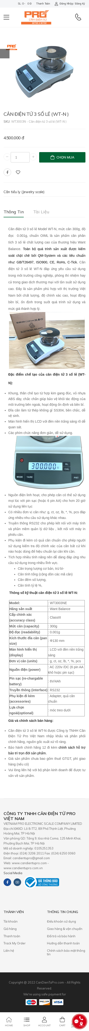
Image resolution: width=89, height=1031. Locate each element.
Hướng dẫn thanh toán (63, 943)
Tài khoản (11, 921)
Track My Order (15, 943)
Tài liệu (41, 212)
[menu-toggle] (6, 17)
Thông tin (14, 212)
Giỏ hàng (10, 929)
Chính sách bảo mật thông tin (66, 952)
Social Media (13, 873)
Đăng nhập (64, 3)
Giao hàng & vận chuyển (64, 929)
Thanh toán (43, 3)
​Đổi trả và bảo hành (61, 936)
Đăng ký (80, 3)
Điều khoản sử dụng (61, 921)
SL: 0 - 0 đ (24, 3)
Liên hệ (9, 950)
